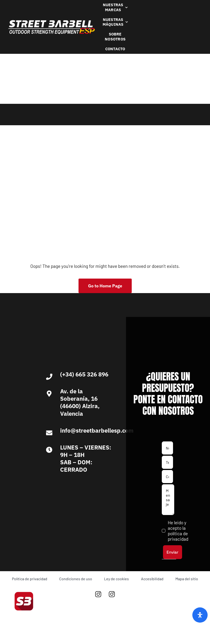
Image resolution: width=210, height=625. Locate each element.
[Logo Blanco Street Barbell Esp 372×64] (51, 21)
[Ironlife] (95, 485)
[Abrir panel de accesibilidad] (200, 615)
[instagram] (98, 594)
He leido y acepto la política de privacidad (178, 531)
